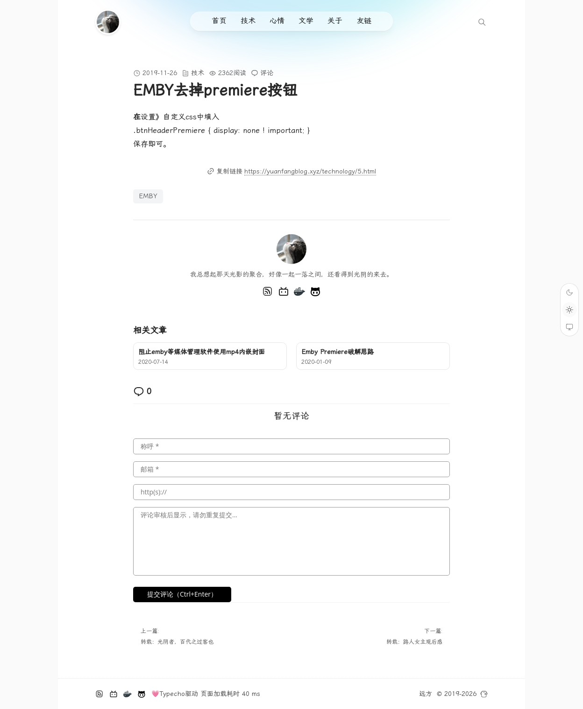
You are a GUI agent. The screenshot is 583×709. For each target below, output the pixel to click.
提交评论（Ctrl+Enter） (182, 594)
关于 (334, 20)
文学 (306, 20)
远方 (425, 693)
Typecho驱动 (178, 693)
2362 (225, 72)
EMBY (148, 196)
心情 (277, 20)
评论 (266, 72)
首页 (219, 20)
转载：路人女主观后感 (414, 642)
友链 (363, 20)
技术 (248, 20)
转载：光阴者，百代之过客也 (177, 642)
